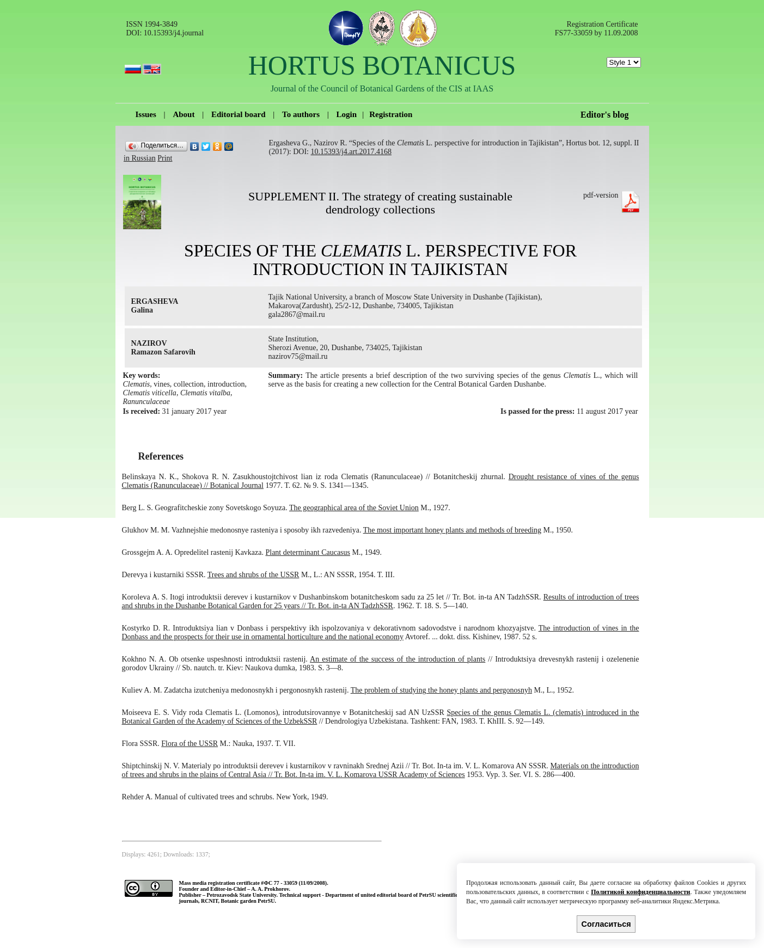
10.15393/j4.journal (174, 33)
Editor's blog (604, 114)
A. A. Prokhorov (270, 889)
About (183, 114)
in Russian (140, 158)
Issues (146, 114)
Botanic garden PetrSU (248, 901)
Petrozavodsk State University (241, 895)
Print (164, 158)
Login (347, 114)
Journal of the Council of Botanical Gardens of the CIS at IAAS (382, 88)
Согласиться (606, 924)
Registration (390, 114)
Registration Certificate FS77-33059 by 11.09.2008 (596, 28)
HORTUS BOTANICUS (382, 65)
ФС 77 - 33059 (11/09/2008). (296, 883)
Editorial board (238, 114)
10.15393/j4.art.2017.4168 (351, 152)
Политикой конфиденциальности (640, 892)
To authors (301, 114)
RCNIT (209, 901)
